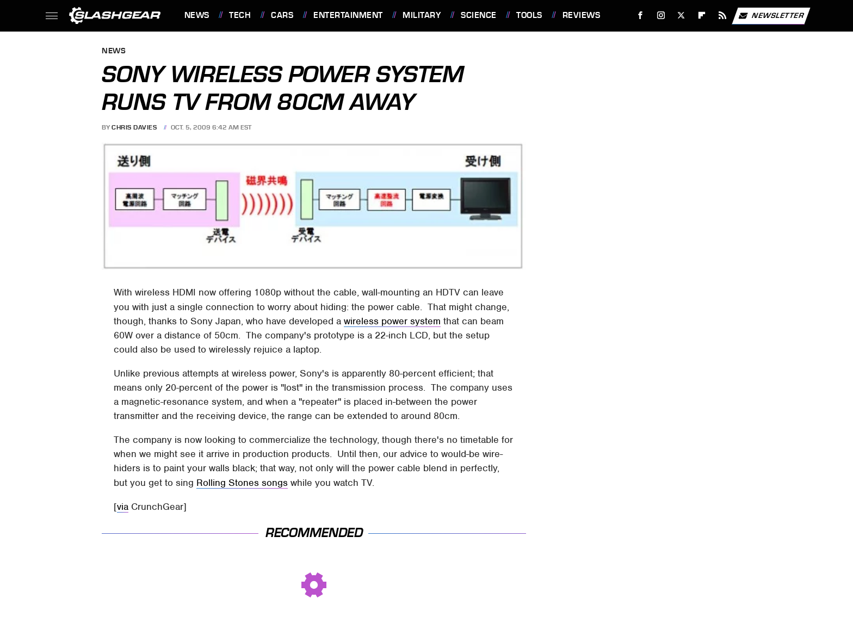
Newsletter (771, 16)
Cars (282, 15)
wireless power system (392, 321)
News (196, 15)
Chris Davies (134, 127)
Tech (240, 15)
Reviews (582, 15)
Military (422, 15)
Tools (529, 15)
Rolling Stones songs (242, 483)
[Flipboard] (702, 15)
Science (479, 15)
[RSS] (722, 15)
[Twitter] (681, 15)
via (122, 507)
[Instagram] (661, 15)
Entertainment (348, 15)
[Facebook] (640, 15)
